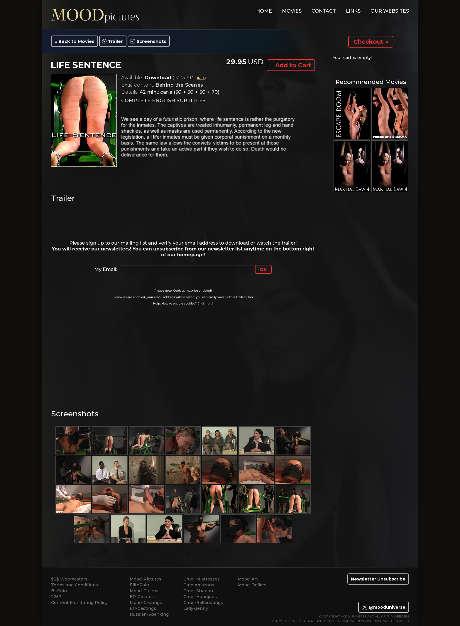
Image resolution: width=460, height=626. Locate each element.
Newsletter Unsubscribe (378, 579)
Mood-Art (248, 579)
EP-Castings (143, 608)
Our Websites (390, 11)
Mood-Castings (146, 602)
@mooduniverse (383, 607)
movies (292, 11)
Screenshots (151, 41)
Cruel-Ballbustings (203, 602)
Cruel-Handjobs (200, 596)
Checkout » (371, 41)
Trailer (115, 41)
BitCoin (59, 590)
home (264, 11)
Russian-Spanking (149, 614)
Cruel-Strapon (198, 590)
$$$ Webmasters (69, 579)
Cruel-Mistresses (201, 579)
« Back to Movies (74, 41)
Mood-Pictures (145, 579)
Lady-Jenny (195, 608)
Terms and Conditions (74, 585)
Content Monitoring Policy (79, 602)
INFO (201, 78)
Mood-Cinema (145, 590)
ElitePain (139, 585)
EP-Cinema (142, 596)
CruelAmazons (198, 585)
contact (324, 11)
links (353, 11)
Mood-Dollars (252, 585)
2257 (56, 596)
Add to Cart (293, 65)
